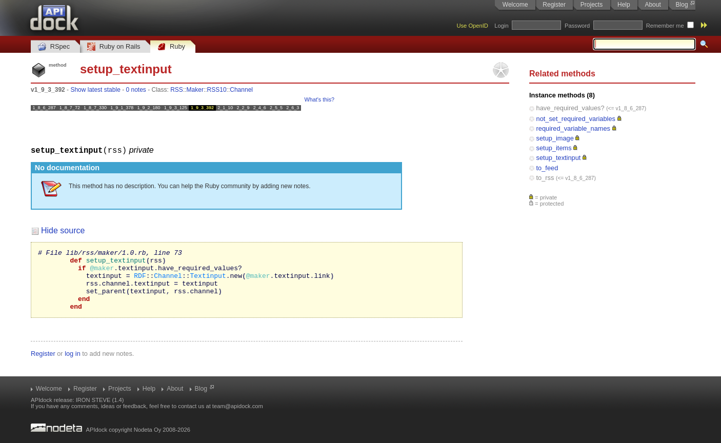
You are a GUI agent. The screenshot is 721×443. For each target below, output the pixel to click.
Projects (591, 4)
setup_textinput (558, 158)
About (652, 4)
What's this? (319, 99)
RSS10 (217, 89)
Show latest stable (95, 89)
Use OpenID (472, 26)
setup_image (555, 138)
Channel (241, 89)
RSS (176, 89)
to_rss (545, 178)
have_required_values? (570, 108)
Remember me (665, 26)
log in (73, 365)
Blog (682, 4)
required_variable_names (573, 128)
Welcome (515, 4)
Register (554, 4)
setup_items (554, 148)
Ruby (171, 47)
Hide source (63, 230)
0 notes (136, 89)
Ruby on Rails (113, 47)
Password (577, 26)
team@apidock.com (237, 406)
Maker (195, 89)
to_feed (547, 168)
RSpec (54, 47)
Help (623, 4)
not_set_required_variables (575, 119)
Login (501, 26)
